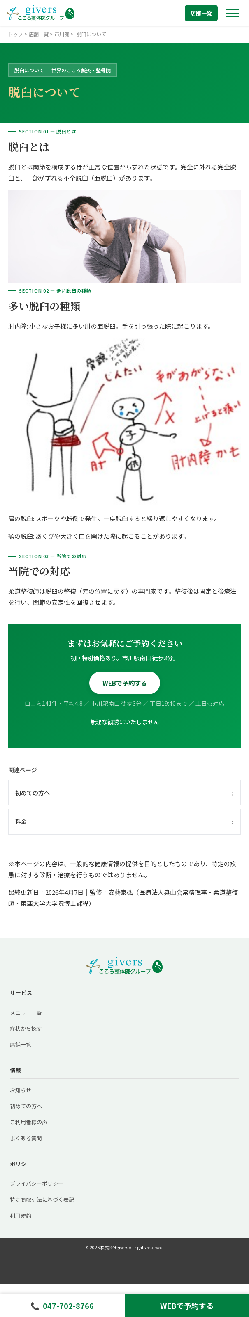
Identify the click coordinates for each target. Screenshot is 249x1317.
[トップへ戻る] (40, 13)
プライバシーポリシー (36, 1183)
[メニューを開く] (232, 13)
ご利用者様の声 (28, 1122)
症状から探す (26, 1028)
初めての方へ (124, 792)
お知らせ (20, 1090)
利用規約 (20, 1215)
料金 (124, 821)
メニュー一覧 (26, 1013)
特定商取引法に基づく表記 (42, 1199)
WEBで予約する (124, 683)
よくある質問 (26, 1138)
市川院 (61, 33)
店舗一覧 (201, 13)
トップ (15, 33)
